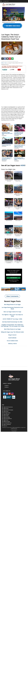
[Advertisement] (14, 358)
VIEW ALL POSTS (12, 343)
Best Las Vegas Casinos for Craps (12, 311)
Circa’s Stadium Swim (12, 340)
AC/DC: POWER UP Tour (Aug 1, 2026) (12, 319)
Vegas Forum (5, 420)
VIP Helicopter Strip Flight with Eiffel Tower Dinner (19, 158)
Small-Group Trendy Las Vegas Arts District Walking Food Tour (19, 146)
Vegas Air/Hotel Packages (8, 409)
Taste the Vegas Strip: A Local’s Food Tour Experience (7, 158)
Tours (5, 62)
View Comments (12, 296)
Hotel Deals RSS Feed (7, 422)
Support (7, 385)
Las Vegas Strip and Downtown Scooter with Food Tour (18, 133)
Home (2, 62)
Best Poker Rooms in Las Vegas (12, 329)
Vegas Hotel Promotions (8, 407)
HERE (22, 165)
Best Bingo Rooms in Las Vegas (12, 304)
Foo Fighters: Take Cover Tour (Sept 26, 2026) (12, 315)
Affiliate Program (6, 421)
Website (7, 387)
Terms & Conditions (14, 429)
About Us (5, 425)
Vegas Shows (5, 411)
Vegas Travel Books (7, 424)
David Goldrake (12, 338)
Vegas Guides (6, 415)
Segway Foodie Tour (6, 145)
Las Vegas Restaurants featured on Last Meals (12, 308)
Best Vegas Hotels (6, 412)
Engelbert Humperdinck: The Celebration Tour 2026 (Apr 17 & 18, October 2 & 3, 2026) (12, 325)
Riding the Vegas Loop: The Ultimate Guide (12, 332)
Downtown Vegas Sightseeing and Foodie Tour (7, 133)
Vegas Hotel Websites (7, 418)
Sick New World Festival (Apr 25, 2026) (12, 322)
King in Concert (12, 335)
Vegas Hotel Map (6, 417)
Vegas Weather (6, 414)
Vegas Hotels (5, 408)
